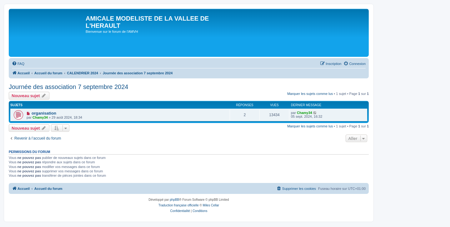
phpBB (174, 199)
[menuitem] (18, 63)
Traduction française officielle (178, 205)
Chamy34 (40, 117)
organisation (44, 113)
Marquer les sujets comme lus (310, 94)
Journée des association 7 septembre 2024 (68, 86)
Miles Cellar (211, 205)
